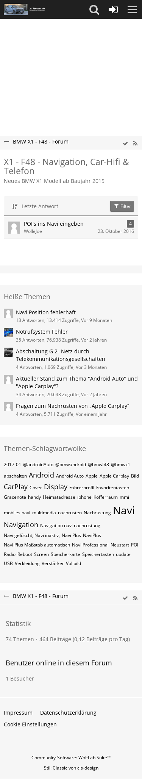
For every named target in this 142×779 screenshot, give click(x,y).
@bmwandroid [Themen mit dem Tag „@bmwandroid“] (70, 464)
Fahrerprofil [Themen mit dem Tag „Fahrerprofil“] (81, 487)
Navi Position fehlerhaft (46, 312)
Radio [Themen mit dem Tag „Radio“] (10, 554)
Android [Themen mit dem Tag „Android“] (41, 474)
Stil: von (71, 768)
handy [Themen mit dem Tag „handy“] (34, 497)
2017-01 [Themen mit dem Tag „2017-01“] (12, 464)
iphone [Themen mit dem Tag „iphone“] (84, 497)
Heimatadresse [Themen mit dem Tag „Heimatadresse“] (59, 497)
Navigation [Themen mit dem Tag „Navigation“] (21, 524)
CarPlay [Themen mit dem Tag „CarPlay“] (16, 486)
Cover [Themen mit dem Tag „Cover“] (36, 487)
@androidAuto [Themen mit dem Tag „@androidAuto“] (38, 464)
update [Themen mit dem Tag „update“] (123, 554)
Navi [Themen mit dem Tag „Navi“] (124, 510)
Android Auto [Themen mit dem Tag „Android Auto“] (70, 476)
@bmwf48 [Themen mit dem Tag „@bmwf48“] (98, 464)
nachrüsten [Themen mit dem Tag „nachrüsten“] (70, 512)
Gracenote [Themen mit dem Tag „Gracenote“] (15, 497)
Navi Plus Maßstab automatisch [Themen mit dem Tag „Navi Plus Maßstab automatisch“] (37, 545)
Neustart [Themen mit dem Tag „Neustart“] (120, 545)
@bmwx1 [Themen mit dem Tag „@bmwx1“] (120, 464)
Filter (122, 206)
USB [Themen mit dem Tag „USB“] (8, 563)
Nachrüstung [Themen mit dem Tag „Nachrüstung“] (97, 512)
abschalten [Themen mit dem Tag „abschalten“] (15, 476)
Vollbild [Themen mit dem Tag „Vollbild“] (73, 563)
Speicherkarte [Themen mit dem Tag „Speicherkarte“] (65, 554)
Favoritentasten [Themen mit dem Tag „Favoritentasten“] (112, 487)
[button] (94, 9)
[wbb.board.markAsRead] (125, 144)
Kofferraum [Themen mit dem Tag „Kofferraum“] (106, 497)
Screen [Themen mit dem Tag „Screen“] (41, 554)
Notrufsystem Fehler (42, 331)
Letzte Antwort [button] (40, 206)
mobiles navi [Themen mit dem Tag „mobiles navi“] (17, 512)
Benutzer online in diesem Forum (59, 662)
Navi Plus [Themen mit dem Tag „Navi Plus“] (71, 535)
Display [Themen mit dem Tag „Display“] (55, 486)
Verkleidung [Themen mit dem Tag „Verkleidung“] (27, 563)
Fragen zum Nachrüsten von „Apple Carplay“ (72, 405)
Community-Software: (71, 757)
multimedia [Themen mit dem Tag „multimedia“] (44, 512)
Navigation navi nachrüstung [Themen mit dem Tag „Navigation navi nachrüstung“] (70, 525)
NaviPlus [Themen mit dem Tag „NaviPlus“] (92, 535)
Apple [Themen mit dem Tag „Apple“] (92, 476)
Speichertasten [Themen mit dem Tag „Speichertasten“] (98, 554)
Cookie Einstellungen (30, 724)
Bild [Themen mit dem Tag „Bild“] (135, 476)
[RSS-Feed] (135, 144)
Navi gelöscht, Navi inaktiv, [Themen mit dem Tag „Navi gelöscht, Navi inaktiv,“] (32, 535)
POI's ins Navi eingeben (54, 223)
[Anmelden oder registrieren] (113, 9)
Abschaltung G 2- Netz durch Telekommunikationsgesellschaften (60, 355)
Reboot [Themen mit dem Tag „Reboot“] (24, 554)
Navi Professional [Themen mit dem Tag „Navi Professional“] (90, 545)
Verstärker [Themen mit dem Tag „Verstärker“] (53, 563)
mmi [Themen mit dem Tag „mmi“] (124, 497)
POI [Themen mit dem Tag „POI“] (134, 545)
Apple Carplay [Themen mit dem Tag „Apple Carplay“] (114, 476)
